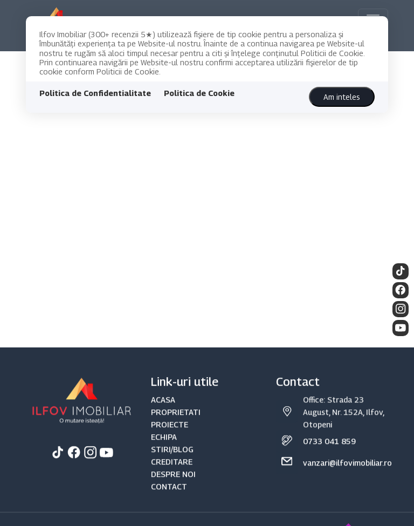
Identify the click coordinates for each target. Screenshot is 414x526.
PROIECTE (169, 436)
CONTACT (169, 499)
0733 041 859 (329, 454)
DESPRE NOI (173, 486)
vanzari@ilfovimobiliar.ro (347, 475)
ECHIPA (164, 449)
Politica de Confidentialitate (95, 93)
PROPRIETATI (176, 424)
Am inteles (341, 96)
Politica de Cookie (199, 93)
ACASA (163, 411)
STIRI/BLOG (172, 462)
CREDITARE (171, 474)
